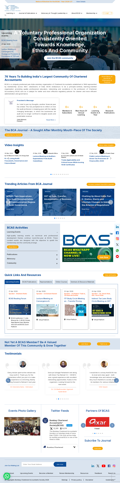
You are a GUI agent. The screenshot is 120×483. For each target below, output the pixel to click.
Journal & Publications (27, 13)
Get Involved (9, 473)
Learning (9, 13)
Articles (10, 191)
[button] (49, 68)
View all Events (110, 275)
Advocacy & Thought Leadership (53, 13)
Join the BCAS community (75, 58)
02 (60, 68)
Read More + (51, 120)
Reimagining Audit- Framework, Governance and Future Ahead (16, 160)
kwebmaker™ (110, 480)
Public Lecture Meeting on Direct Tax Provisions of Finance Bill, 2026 (99, 158)
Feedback (98, 473)
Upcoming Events (26, 473)
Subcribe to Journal (13, 135)
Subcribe (97, 448)
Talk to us (103, 344)
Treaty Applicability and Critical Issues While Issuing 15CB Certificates (72, 162)
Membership (90, 13)
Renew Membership (66, 473)
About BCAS (76, 13)
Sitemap (64, 480)
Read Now (10, 209)
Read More (13, 247)
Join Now (103, 257)
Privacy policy (76, 480)
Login (107, 13)
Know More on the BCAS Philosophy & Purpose (107, 79)
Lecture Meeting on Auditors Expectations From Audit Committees (44, 158)
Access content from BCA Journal (101, 184)
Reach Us (111, 473)
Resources (84, 473)
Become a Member (46, 473)
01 (56, 68)
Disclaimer (89, 480)
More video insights (106, 145)
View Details (80, 1)
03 (64, 68)
